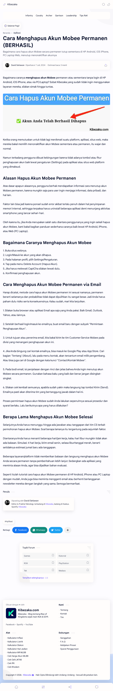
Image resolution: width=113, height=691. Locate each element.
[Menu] (43, 687)
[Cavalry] (39, 15)
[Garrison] (59, 15)
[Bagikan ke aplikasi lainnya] (67, 530)
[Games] (39, 556)
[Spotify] (20, 624)
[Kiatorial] (74, 556)
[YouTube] (29, 624)
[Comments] (96, 687)
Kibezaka (12, 4)
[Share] (70, 687)
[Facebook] (10, 624)
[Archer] (49, 15)
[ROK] (39, 563)
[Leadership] (71, 15)
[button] (108, 4)
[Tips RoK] (84, 15)
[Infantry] (29, 15)
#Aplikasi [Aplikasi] (9, 521)
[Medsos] (74, 570)
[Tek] (39, 570)
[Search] (103, 4)
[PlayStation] (74, 563)
